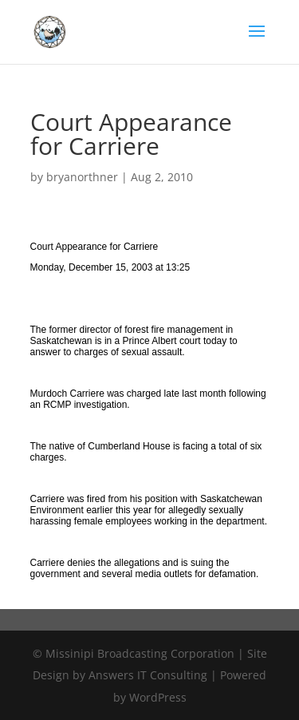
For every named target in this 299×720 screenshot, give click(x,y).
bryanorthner (82, 176)
